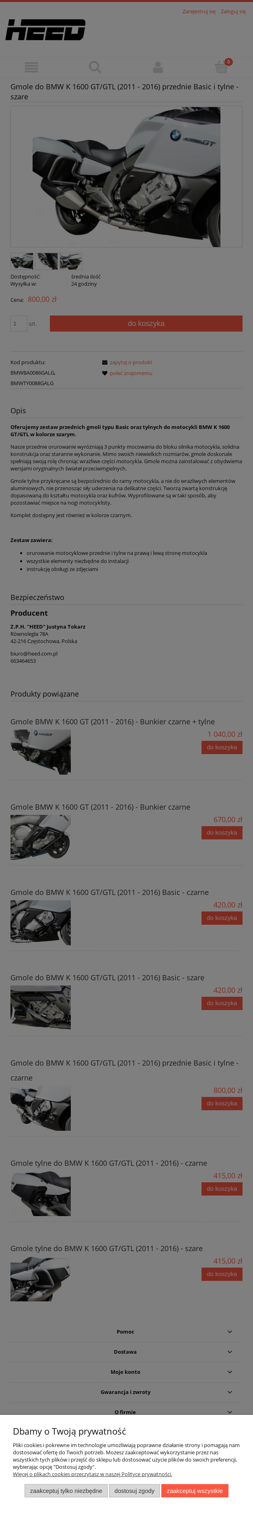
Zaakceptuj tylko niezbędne (66, 1490)
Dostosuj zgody (135, 1490)
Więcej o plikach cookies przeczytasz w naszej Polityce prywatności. (92, 1474)
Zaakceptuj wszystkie (195, 1490)
